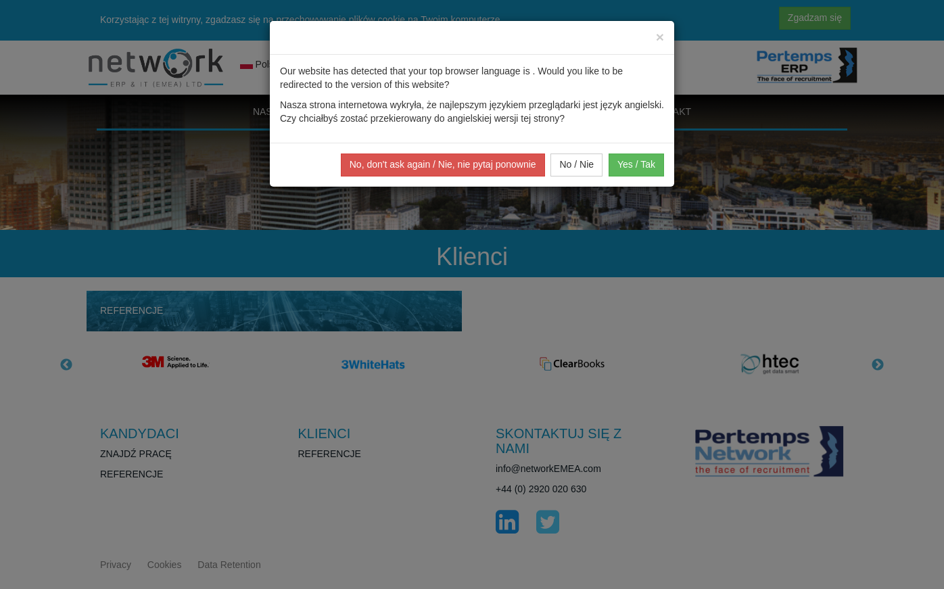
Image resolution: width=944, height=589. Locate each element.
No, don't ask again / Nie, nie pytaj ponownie (443, 164)
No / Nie (576, 164)
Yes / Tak (636, 164)
